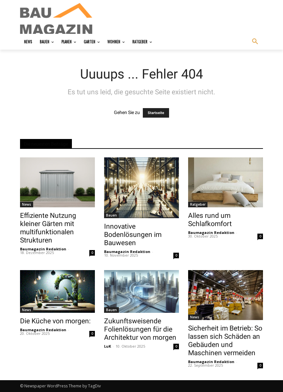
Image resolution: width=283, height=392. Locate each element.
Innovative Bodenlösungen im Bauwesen (133, 234)
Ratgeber (198, 204)
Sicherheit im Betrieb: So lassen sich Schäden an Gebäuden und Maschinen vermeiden (225, 340)
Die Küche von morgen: (55, 321)
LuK (107, 346)
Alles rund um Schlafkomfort (210, 220)
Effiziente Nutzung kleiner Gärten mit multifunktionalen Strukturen (48, 228)
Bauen (111, 215)
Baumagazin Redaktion (43, 248)
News (26, 204)
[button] (255, 42)
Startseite (156, 113)
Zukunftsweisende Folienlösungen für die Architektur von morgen (140, 329)
